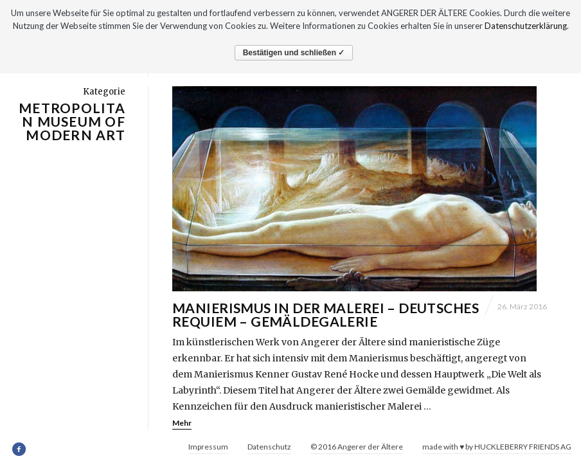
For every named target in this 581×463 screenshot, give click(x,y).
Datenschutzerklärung (526, 26)
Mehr (182, 429)
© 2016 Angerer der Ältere (356, 446)
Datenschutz (269, 446)
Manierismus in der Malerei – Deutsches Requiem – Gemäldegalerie (325, 321)
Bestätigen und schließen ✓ (294, 52)
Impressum (208, 446)
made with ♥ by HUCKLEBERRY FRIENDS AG (496, 446)
